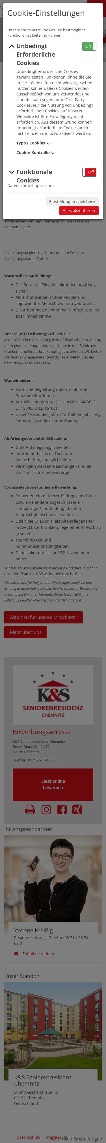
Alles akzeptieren (79, 210)
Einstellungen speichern (72, 201)
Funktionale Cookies (29, 176)
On (88, 46)
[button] (89, 46)
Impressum (43, 185)
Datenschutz (19, 185)
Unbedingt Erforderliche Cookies (31, 54)
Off (91, 172)
